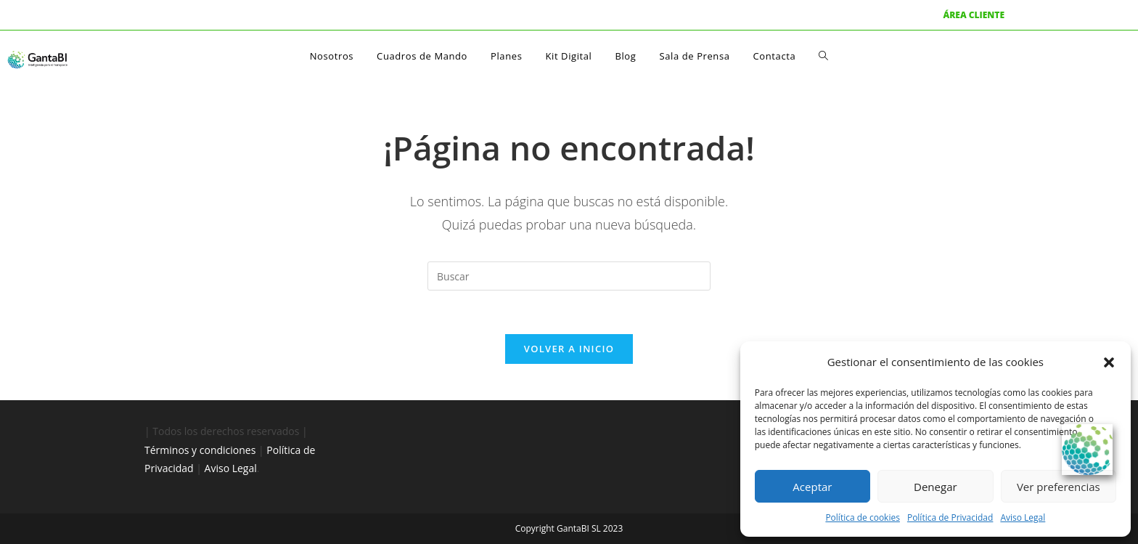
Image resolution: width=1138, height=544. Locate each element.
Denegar (935, 486)
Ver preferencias (1058, 486)
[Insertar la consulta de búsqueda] (569, 276)
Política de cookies (862, 517)
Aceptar (812, 486)
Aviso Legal (1022, 517)
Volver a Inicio (569, 348)
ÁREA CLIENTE (973, 15)
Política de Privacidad (950, 517)
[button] (1109, 362)
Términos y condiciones (199, 450)
